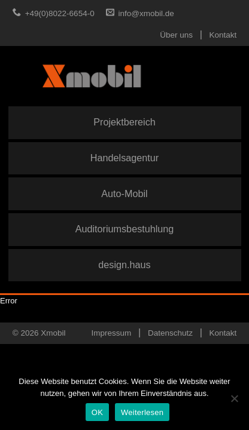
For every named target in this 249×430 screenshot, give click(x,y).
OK (97, 412)
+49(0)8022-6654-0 (60, 13)
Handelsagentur (124, 157)
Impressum (112, 332)
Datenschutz (170, 332)
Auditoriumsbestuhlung (124, 228)
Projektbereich (124, 121)
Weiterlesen (142, 412)
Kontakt (223, 34)
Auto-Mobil (124, 193)
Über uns (176, 34)
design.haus (124, 264)
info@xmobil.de (146, 13)
